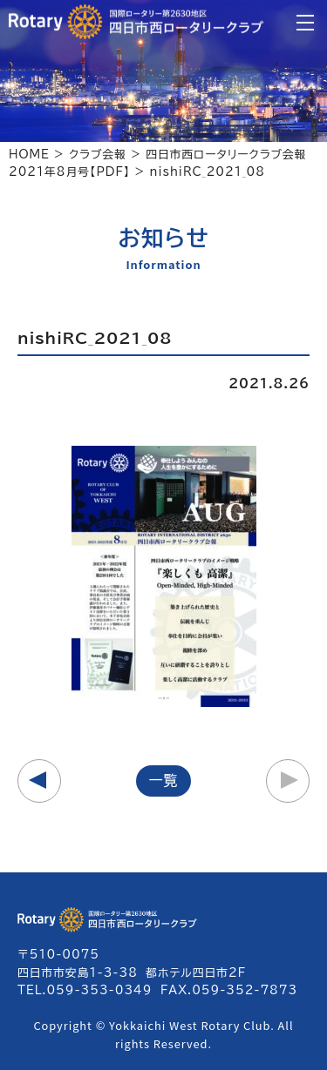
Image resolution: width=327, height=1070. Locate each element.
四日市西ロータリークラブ (136, 21)
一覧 (164, 780)
